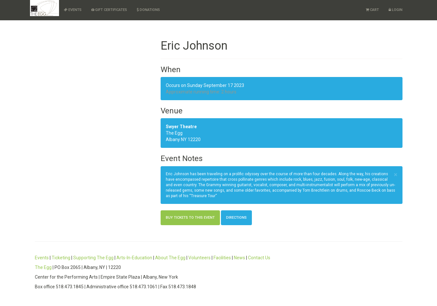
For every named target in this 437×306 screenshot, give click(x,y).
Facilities (222, 257)
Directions (236, 217)
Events (73, 10)
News (239, 257)
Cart (372, 10)
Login (395, 10)
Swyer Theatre (181, 126)
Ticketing (61, 257)
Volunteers (199, 257)
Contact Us (259, 257)
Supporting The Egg (93, 257)
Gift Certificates (109, 10)
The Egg (43, 267)
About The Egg (170, 257)
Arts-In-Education (134, 257)
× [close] (395, 174)
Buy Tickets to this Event (190, 217)
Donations (148, 10)
